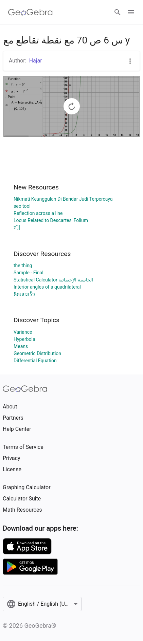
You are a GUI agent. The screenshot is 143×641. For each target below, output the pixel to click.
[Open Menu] (131, 12)
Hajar (35, 60)
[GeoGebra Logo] (30, 12)
